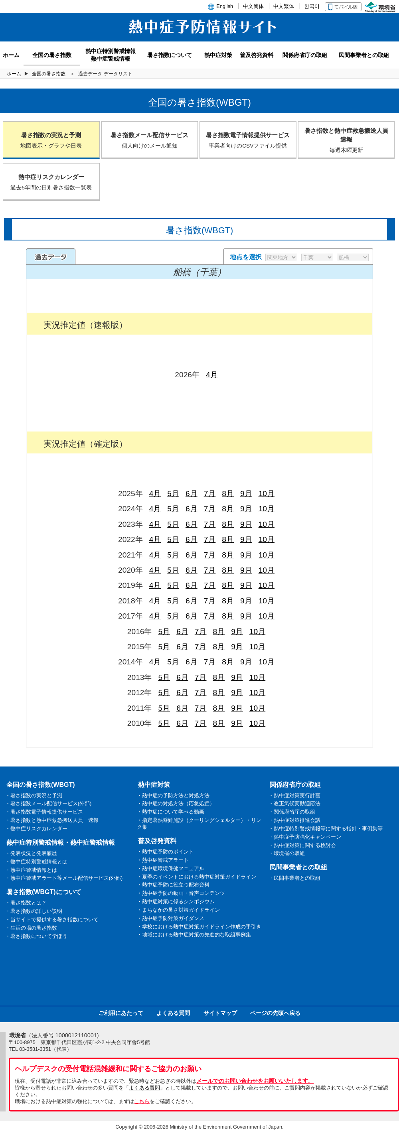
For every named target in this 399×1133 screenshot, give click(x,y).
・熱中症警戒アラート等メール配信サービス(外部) (64, 878)
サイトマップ (220, 1013)
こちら (142, 1101)
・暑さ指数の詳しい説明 (33, 911)
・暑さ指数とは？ (26, 903)
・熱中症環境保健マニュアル (170, 868)
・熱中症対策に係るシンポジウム (176, 901)
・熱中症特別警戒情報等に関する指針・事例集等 (326, 829)
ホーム (14, 74)
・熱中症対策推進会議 (294, 820)
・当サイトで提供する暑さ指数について (52, 919)
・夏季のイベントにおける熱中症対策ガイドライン (196, 877)
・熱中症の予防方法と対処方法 (173, 795)
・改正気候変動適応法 (294, 803)
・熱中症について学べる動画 (170, 812)
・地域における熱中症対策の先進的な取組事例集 (194, 935)
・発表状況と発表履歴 (31, 853)
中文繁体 (283, 6)
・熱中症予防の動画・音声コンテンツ (181, 893)
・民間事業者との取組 (294, 878)
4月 (212, 374)
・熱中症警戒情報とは (31, 870)
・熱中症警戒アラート (163, 860)
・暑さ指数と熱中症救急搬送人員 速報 (52, 820)
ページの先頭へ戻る (275, 1013)
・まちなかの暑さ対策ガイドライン (178, 910)
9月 (246, 493)
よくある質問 (173, 1013)
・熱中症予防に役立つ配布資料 (173, 885)
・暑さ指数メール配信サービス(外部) (48, 803)
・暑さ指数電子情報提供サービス (44, 812)
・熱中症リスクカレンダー (36, 829)
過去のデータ (50, 256)
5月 (173, 493)
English (224, 6)
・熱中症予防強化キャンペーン (305, 837)
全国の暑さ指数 (48, 74)
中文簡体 (253, 6)
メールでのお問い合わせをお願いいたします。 (255, 1081)
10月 (267, 493)
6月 (192, 493)
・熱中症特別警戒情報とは (36, 862)
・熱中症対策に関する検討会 (302, 845)
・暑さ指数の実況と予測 (33, 795)
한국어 (312, 6)
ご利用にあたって (121, 1013)
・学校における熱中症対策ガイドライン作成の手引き (199, 927)
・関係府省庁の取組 (292, 812)
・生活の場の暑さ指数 (31, 928)
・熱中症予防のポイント (165, 852)
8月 (228, 493)
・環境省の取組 (287, 853)
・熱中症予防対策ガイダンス (170, 918)
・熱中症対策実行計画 (294, 795)
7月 (210, 493)
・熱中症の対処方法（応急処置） (176, 803)
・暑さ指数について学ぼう (36, 936)
